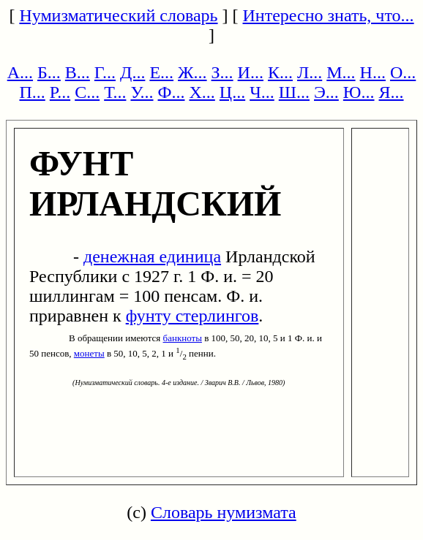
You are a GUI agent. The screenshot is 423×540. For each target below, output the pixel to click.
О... (403, 72)
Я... (391, 92)
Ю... (359, 92)
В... (77, 72)
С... (87, 92)
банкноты (182, 337)
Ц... (232, 92)
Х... (201, 92)
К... (280, 72)
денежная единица (152, 256)
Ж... (192, 72)
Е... (161, 72)
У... (141, 92)
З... (222, 72)
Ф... (171, 92)
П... (32, 92)
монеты (89, 353)
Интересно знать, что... (328, 15)
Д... (132, 72)
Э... (326, 92)
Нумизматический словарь (118, 15)
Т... (115, 92)
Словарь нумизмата (223, 512)
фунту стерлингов (192, 315)
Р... (60, 92)
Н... (373, 72)
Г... (105, 72)
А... (20, 72)
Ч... (262, 92)
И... (250, 72)
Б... (49, 72)
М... (340, 72)
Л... (309, 72)
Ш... (294, 92)
